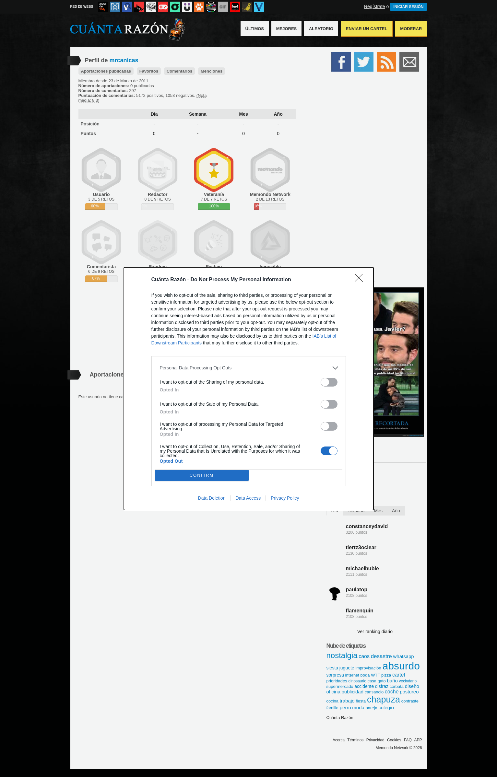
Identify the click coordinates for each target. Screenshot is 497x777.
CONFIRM (202, 475)
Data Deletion (212, 498)
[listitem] (248, 368)
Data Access (248, 498)
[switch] (329, 382)
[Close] (361, 280)
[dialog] (248, 388)
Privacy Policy (285, 498)
